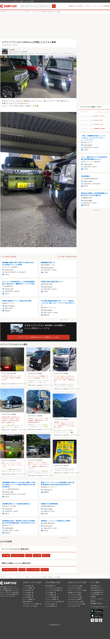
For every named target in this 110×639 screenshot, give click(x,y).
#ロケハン (64, 422)
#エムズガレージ (33, 376)
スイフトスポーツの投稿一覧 (53, 588)
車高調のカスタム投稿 (74, 592)
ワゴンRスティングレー (10, 569)
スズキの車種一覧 (28, 597)
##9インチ (13, 376)
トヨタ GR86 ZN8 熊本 (8, 256)
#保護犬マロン (10, 422)
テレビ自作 (37, 555)
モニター (28, 555)
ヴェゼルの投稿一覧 (51, 604)
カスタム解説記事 (104, 6)
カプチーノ (44, 569)
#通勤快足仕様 (38, 420)
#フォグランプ (12, 465)
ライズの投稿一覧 (50, 592)
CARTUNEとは (95, 586)
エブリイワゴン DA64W (61, 373)
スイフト (22, 569)
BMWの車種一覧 (28, 601)
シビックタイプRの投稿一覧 (53, 590)
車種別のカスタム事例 (75, 6)
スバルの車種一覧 (28, 595)
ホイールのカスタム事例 (75, 586)
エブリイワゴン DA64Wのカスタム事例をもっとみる (38, 337)
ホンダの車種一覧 (28, 590)
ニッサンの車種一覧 (29, 588)
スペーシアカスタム (33, 569)
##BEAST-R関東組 (15, 378)
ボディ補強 (6, 555)
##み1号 (3, 380)
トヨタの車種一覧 (28, 586)
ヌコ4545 (11, 49)
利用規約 (93, 596)
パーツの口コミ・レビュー (91, 6)
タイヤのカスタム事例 (74, 588)
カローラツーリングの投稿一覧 (54, 601)
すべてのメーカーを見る (30, 606)
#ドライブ (45, 378)
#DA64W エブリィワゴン (36, 418)
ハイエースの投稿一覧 (51, 597)
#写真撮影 (42, 376)
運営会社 (93, 601)
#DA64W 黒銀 (5, 417)
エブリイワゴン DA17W (8, 373)
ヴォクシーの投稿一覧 (51, 599)
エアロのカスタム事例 (74, 599)
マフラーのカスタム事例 (75, 597)
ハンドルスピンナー (18, 555)
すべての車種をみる (51, 606)
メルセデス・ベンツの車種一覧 (32, 604)
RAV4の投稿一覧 (50, 586)
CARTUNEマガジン (96, 588)
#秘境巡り (57, 422)
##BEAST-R (5, 376)
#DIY (64, 380)
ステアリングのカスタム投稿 (76, 604)
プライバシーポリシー (97, 599)
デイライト (46, 555)
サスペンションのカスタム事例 (77, 590)
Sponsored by (64, 319)
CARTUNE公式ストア (97, 590)
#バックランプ (11, 463)
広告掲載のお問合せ (96, 603)
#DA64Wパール (16, 417)
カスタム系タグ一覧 (74, 606)
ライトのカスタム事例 (74, 595)
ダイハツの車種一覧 (29, 599)
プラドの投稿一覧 (50, 595)
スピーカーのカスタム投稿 (76, 601)
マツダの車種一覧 (28, 592)
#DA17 (3, 463)
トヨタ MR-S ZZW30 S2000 (67, 256)
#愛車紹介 (37, 378)
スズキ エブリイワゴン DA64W (18, 51)
